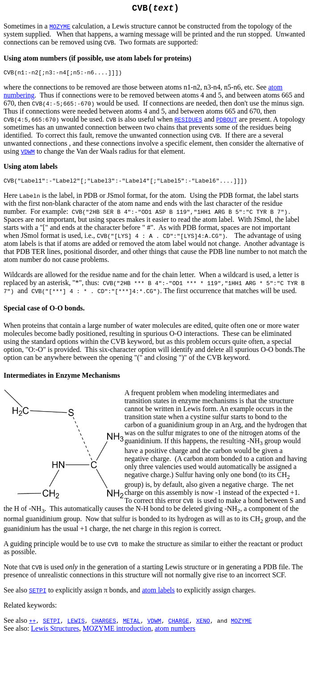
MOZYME (241, 625)
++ (32, 625)
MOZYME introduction (117, 633)
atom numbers (175, 633)
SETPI (37, 595)
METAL (132, 625)
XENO (203, 625)
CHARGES (103, 625)
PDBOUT (226, 123)
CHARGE (178, 625)
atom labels (158, 595)
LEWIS (76, 625)
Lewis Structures (55, 633)
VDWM (28, 155)
